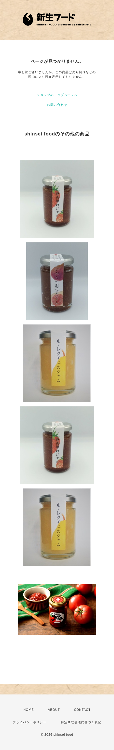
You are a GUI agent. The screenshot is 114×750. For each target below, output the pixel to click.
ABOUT (54, 710)
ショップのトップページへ (57, 95)
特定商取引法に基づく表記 (81, 722)
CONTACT (82, 710)
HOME (28, 710)
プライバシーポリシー (29, 722)
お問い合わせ (57, 105)
